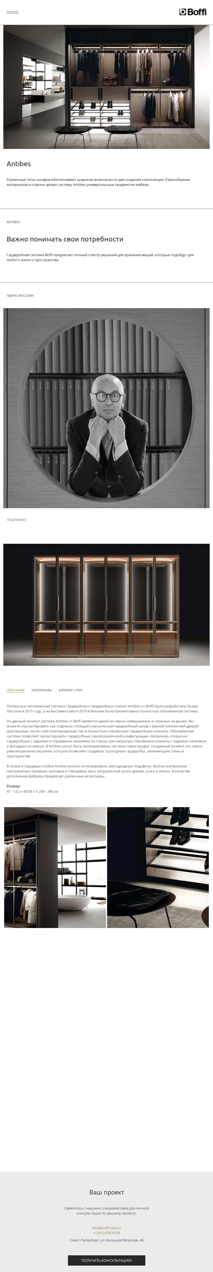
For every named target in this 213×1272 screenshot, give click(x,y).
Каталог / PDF (70, 690)
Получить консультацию (106, 1260)
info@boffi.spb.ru (106, 1227)
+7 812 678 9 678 (106, 1232)
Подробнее (16, 519)
